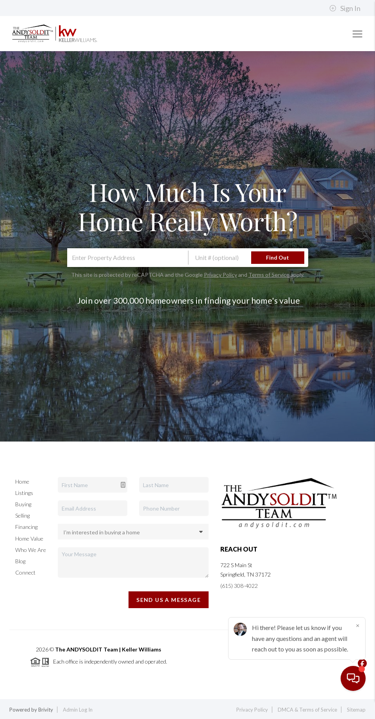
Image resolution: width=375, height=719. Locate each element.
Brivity (45, 710)
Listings (24, 492)
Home (22, 481)
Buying (23, 504)
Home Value (29, 538)
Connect (25, 572)
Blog (20, 561)
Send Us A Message (168, 599)
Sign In (345, 8)
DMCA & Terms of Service (307, 710)
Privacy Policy (220, 274)
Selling (22, 515)
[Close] (357, 644)
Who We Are (30, 549)
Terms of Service (268, 274)
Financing (26, 526)
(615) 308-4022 (239, 585)
